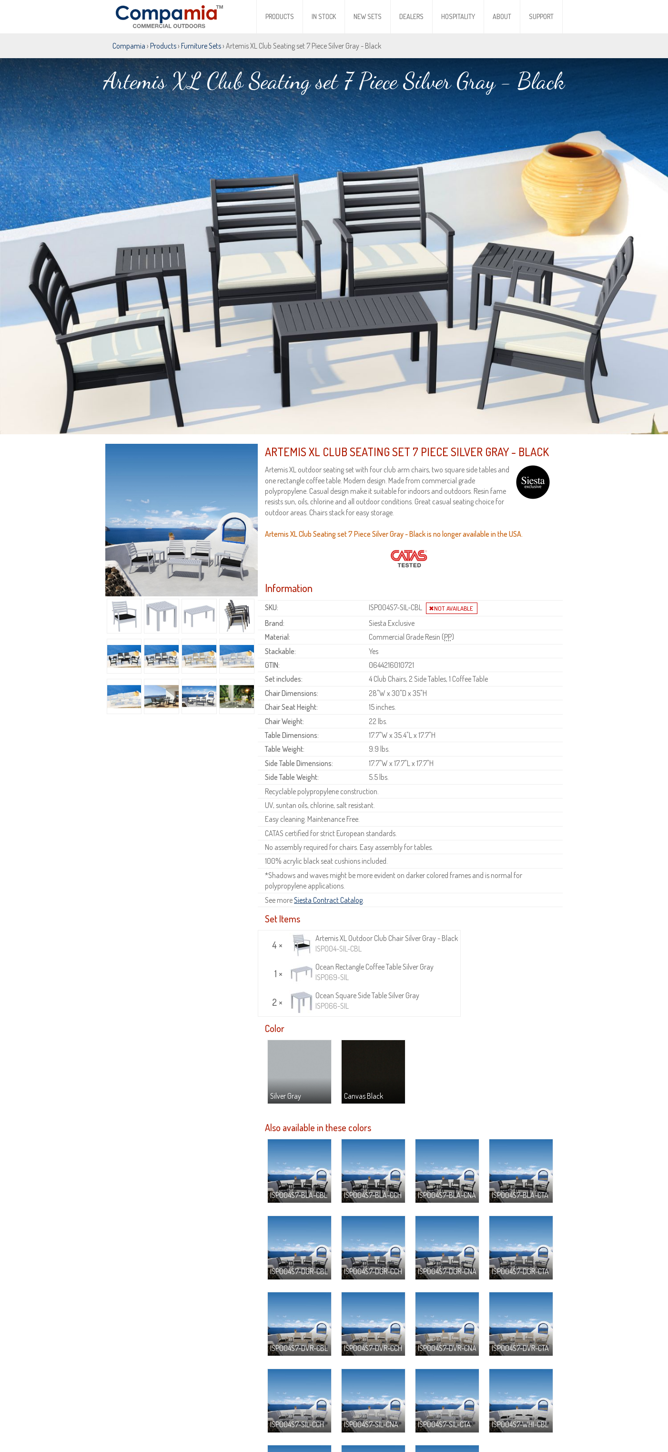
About (502, 16)
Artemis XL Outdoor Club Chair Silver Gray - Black (373, 901)
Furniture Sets (201, 46)
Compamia (128, 46)
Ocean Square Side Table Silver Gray (354, 959)
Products (279, 16)
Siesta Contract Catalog (328, 857)
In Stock (324, 16)
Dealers (411, 16)
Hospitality (458, 16)
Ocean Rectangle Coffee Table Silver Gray (361, 930)
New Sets (368, 16)
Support (541, 16)
